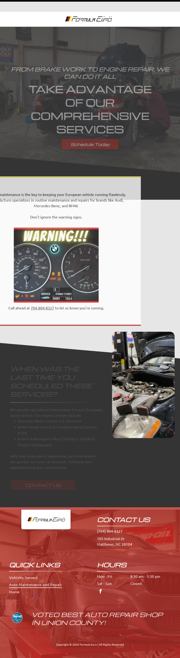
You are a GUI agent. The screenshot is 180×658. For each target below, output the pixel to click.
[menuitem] (46, 565)
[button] (165, 7)
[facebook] (100, 580)
